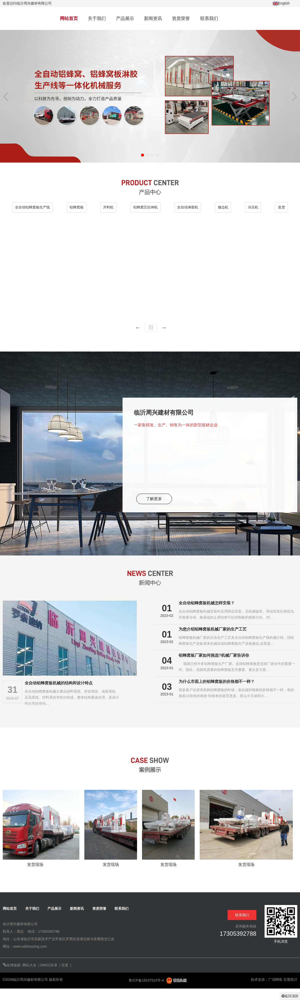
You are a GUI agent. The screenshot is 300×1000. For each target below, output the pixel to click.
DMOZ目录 (48, 965)
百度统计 (290, 980)
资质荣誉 (181, 18)
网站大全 (29, 965)
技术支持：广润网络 (266, 980)
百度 (64, 965)
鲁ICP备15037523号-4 (147, 980)
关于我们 (97, 18)
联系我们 (209, 18)
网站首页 (69, 18)
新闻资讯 (153, 18)
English (281, 3)
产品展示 (125, 18)
